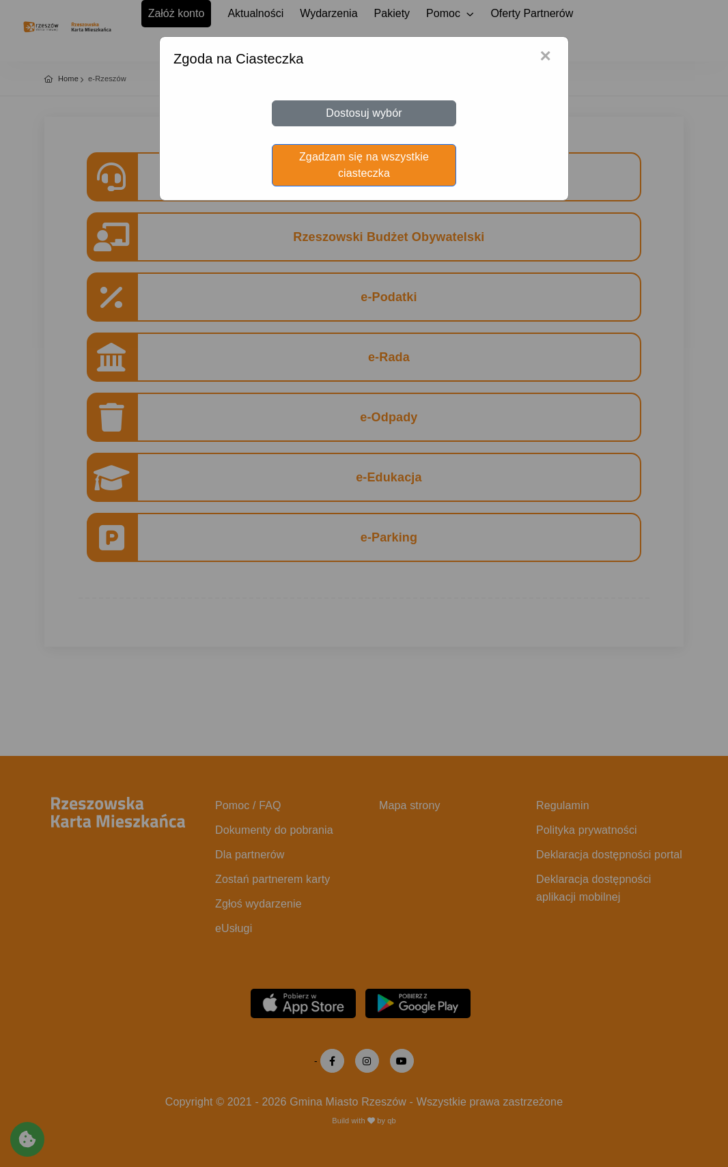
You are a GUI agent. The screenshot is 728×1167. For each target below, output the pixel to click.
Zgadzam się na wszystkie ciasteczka (364, 165)
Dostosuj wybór (364, 113)
